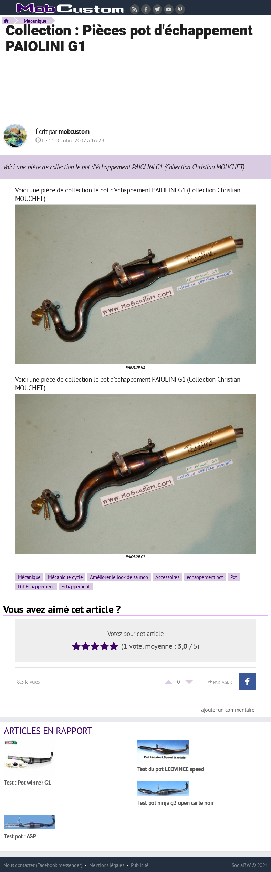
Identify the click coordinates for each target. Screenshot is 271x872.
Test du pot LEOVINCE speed (170, 769)
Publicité (140, 865)
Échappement (75, 586)
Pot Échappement (36, 586)
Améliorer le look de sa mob (119, 577)
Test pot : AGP (20, 836)
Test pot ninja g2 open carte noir (175, 803)
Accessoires (167, 577)
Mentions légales (106, 865)
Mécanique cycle (65, 577)
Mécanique (35, 20)
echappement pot (205, 577)
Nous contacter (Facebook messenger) (42, 865)
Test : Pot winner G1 (27, 782)
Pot (233, 577)
